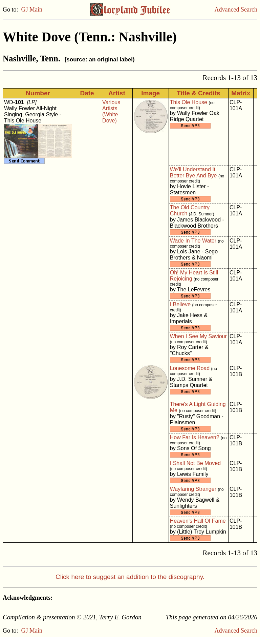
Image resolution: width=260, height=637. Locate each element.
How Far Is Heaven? (194, 437)
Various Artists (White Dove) (111, 111)
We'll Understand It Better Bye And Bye (193, 172)
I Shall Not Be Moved (195, 463)
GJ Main (32, 9)
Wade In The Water (193, 241)
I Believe (180, 304)
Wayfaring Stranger (193, 489)
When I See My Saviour (198, 336)
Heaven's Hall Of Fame (198, 521)
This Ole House (188, 102)
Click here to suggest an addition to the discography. (130, 576)
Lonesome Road (190, 368)
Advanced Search (236, 9)
